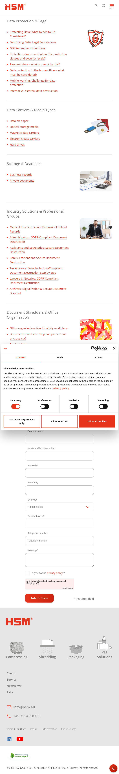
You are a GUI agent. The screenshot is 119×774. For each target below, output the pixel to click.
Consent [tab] (20, 357)
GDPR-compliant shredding (27, 48)
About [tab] (98, 357)
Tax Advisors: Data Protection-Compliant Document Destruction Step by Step (36, 270)
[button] (96, 5)
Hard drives (17, 144)
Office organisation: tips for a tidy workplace (39, 328)
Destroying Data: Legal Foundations (33, 42)
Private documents (22, 180)
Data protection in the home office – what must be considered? (37, 72)
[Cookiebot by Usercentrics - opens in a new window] (93, 348)
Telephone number (38, 533)
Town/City (33, 482)
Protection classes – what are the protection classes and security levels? (38, 56)
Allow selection (59, 421)
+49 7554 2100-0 (26, 715)
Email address (35, 516)
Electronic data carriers (25, 138)
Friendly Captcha (67, 588)
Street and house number (41, 448)
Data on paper (19, 121)
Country (32, 499)
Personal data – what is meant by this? (35, 64)
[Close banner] (114, 348)
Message (32, 550)
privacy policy (61, 388)
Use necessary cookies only (22, 421)
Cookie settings (68, 728)
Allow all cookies (97, 421)
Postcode (32, 465)
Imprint (33, 728)
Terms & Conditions (16, 728)
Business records (21, 174)
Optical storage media (24, 127)
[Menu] (111, 8)
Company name (36, 431)
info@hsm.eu (24, 707)
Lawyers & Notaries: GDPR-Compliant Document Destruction (34, 281)
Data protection (49, 728)
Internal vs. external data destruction (34, 91)
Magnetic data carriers (24, 133)
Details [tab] (59, 357)
